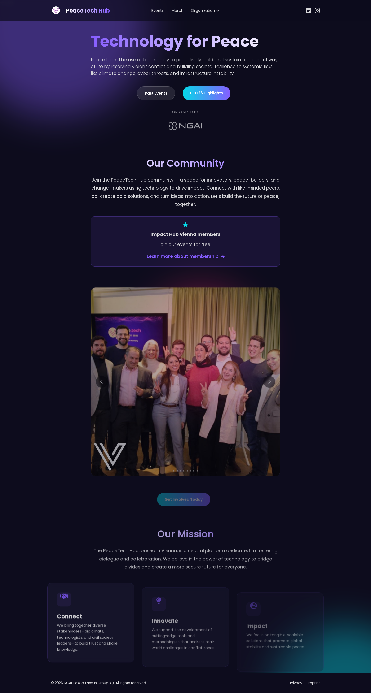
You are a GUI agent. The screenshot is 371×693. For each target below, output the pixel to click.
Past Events (156, 98)
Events (157, 10)
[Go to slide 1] (173, 483)
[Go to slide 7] (193, 483)
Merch (177, 10)
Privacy (296, 682)
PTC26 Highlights (206, 97)
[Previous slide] (102, 394)
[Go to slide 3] (180, 483)
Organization (205, 10)
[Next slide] (269, 394)
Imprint (314, 682)
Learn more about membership (186, 261)
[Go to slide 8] (197, 483)
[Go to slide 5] (187, 483)
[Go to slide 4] (183, 483)
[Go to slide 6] (190, 483)
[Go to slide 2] (177, 483)
